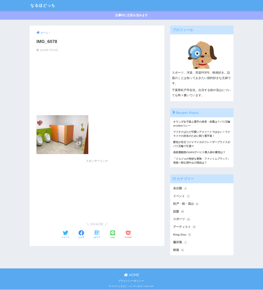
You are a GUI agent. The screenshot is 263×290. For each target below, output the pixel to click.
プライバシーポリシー (131, 281)
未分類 (180, 189)
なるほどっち (43, 5)
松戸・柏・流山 (186, 204)
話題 (179, 212)
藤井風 (180, 243)
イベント (181, 196)
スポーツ (181, 219)
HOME (131, 275)
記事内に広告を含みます (131, 15)
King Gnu (182, 235)
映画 (179, 250)
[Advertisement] (96, 82)
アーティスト (184, 227)
